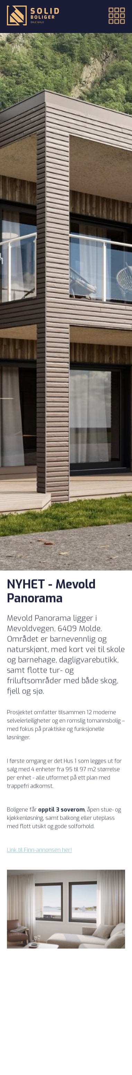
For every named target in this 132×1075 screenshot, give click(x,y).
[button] (112, 16)
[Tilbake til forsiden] (33, 16)
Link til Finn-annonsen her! (39, 854)
